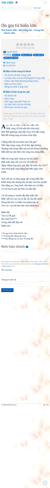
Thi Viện (7, 2)
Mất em (8, 181)
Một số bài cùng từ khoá (17, 169)
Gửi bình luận (7, 388)
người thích (10, 149)
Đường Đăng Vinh (28, 178)
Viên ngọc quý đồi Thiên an (17, 199)
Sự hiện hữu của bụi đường (17, 175)
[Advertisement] (25, 40)
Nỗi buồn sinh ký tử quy (15, 205)
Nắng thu (8, 184)
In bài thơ (10, 163)
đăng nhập (6, 364)
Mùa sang (9, 196)
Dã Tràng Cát (24, 173)
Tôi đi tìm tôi (10, 173)
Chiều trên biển (11, 178)
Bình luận (10, 160)
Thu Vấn (17, 181)
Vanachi (14, 214)
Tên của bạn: (6, 367)
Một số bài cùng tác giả (16, 190)
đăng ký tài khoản (41, 362)
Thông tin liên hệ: (8, 377)
